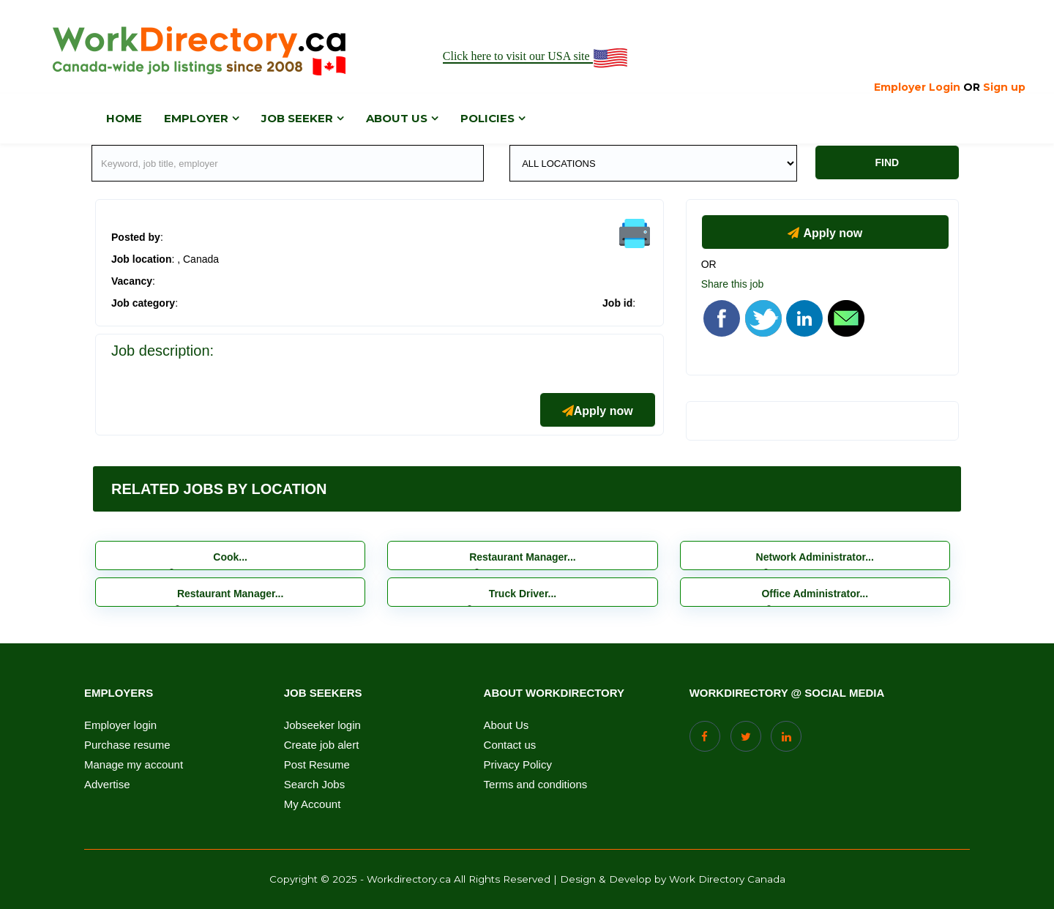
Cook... (230, 557)
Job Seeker (297, 118)
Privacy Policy (518, 764)
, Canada (198, 259)
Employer (196, 118)
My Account (312, 804)
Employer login (120, 725)
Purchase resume (127, 745)
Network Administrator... (815, 557)
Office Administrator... (814, 593)
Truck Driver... (523, 593)
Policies (487, 118)
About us (396, 118)
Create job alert (321, 745)
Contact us (510, 745)
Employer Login (917, 87)
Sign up (1004, 87)
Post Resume (317, 764)
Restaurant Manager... (522, 557)
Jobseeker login (322, 725)
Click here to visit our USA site (536, 57)
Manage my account (133, 764)
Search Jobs (314, 784)
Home (124, 118)
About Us (506, 725)
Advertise (107, 784)
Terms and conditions (536, 784)
